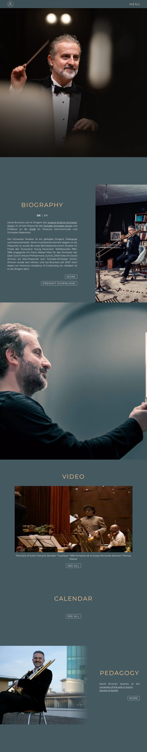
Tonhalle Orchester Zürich (57, 226)
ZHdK (32, 229)
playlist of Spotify (108, 690)
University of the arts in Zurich (116, 687)
